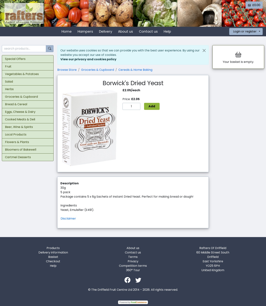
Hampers (85, 31)
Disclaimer (68, 218)
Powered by (132, 302)
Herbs (9, 89)
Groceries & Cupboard (21, 97)
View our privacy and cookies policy (88, 59)
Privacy (133, 261)
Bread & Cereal (16, 104)
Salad (9, 81)
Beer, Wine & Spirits (19, 127)
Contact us (148, 31)
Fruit (8, 66)
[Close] (204, 50)
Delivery (105, 31)
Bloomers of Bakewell (20, 149)
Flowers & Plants (17, 142)
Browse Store (67, 70)
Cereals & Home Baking (135, 70)
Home (67, 31)
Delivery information (53, 252)
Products (53, 248)
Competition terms (133, 266)
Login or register (245, 31)
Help (167, 31)
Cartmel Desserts (18, 157)
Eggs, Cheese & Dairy (20, 112)
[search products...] (24, 48)
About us (125, 31)
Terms (133, 257)
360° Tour (133, 270)
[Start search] (50, 48)
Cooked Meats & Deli (20, 119)
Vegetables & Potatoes (22, 74)
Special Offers (15, 59)
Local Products (15, 134)
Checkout (53, 261)
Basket (53, 257)
